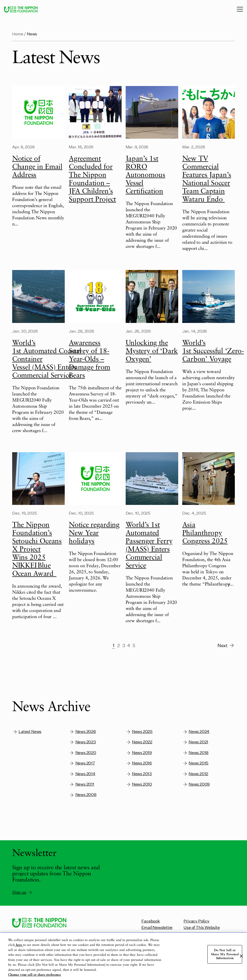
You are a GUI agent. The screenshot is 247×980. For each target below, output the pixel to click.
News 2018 (195, 753)
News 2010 (139, 784)
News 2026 (82, 731)
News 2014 (82, 774)
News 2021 (195, 742)
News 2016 (139, 763)
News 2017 (82, 763)
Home (17, 33)
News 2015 (195, 763)
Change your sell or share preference (34, 974)
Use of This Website (202, 927)
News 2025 (139, 731)
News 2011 (81, 784)
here (19, 945)
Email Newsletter (157, 927)
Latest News (26, 731)
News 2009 (196, 784)
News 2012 (195, 774)
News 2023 (82, 742)
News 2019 (139, 753)
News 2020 (82, 753)
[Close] (241, 956)
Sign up (22, 892)
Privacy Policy (196, 921)
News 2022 (139, 742)
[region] (123, 956)
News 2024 (196, 731)
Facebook (150, 921)
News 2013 (139, 774)
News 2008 (82, 795)
